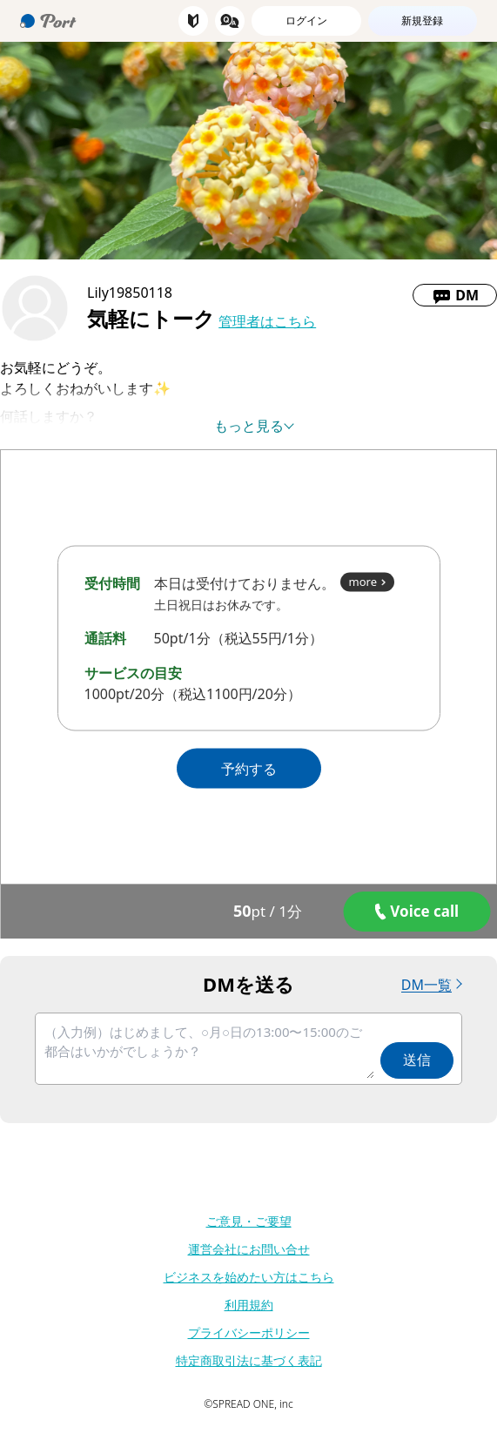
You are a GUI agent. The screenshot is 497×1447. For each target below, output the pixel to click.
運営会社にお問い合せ (249, 1249)
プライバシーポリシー (249, 1332)
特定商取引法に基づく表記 (249, 1360)
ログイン (306, 20)
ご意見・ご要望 (249, 1221)
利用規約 (249, 1304)
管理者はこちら (267, 321)
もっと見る (249, 425)
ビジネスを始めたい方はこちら (249, 1277)
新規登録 (422, 20)
